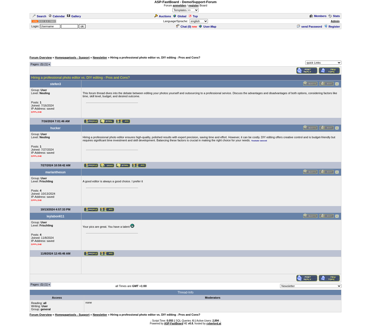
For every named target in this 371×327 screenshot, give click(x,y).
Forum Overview (41, 57)
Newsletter (100, 57)
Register (332, 26)
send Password (309, 26)
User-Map (207, 26)
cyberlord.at (213, 323)
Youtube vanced (259, 141)
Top (193, 16)
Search (39, 16)
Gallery (74, 16)
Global (179, 16)
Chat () (183, 26)
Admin (335, 21)
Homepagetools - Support (72, 57)
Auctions (162, 16)
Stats (334, 16)
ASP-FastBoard (173, 323)
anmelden (179, 5)
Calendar (56, 16)
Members (318, 16)
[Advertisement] (185, 41)
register (193, 5)
